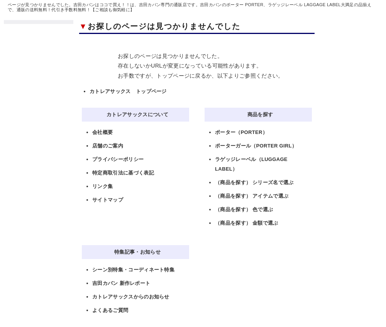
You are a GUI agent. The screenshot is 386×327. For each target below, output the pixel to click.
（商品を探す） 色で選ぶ (244, 209)
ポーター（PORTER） (241, 132)
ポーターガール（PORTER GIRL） (256, 146)
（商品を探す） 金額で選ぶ (246, 223)
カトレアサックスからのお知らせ (130, 297)
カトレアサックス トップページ (128, 91)
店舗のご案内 (107, 146)
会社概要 (102, 132)
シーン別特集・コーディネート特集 (133, 270)
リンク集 (102, 186)
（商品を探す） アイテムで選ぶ (251, 196)
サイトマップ (107, 200)
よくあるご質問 (110, 310)
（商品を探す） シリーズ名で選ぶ (254, 182)
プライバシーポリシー (118, 159)
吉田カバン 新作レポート (121, 283)
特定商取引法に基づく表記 (123, 173)
